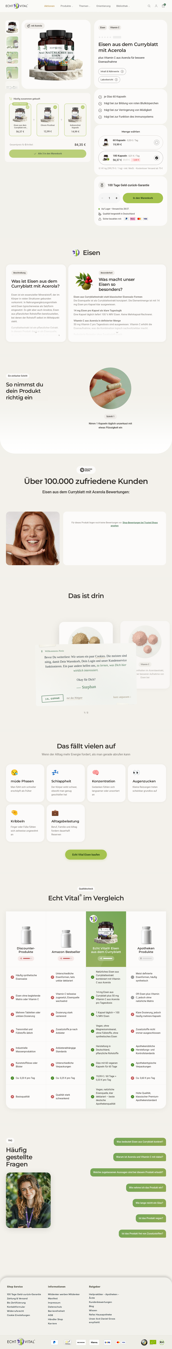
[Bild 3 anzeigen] (12, 57)
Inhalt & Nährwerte (112, 71)
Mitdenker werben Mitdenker (64, 1294)
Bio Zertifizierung (16, 1302)
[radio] (130, 142)
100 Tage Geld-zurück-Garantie (24, 1294)
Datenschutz (55, 1306)
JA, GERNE (52, 698)
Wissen (93, 1310)
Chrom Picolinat (48, 125)
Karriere (52, 1323)
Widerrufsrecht (15, 1310)
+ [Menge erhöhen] (116, 198)
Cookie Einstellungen (18, 1315)
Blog (91, 1306)
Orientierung (103, 5)
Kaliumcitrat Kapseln (75, 126)
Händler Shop (55, 1319)
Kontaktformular (16, 1306)
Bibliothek (123, 5)
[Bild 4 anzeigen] (12, 73)
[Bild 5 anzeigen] (12, 88)
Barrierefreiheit (56, 1310)
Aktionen (49, 5)
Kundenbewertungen (100, 1301)
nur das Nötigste (74, 697)
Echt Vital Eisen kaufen (86, 854)
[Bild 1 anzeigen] (12, 27)
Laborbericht (109, 79)
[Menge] (109, 198)
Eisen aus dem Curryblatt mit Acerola (20, 126)
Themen (84, 5)
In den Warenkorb (143, 197)
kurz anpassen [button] (121, 696)
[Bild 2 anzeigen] (12, 42)
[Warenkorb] (163, 6)
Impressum (54, 1302)
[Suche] (149, 6)
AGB (50, 1315)
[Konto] (156, 6)
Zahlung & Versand (17, 1298)
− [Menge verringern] (102, 198)
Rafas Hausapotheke (100, 1314)
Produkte (67, 5)
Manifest (53, 1298)
